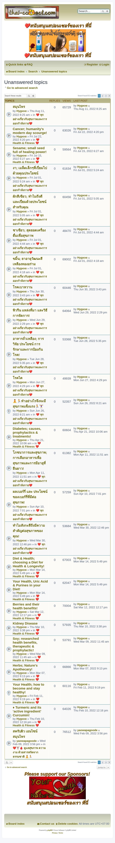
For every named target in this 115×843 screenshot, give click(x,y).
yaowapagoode (26, 740)
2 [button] (102, 95)
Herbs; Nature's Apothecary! (25, 667)
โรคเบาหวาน (22, 287)
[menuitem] (28, 64)
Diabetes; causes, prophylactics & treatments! (27, 432)
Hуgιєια (21, 111)
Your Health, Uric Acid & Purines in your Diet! (30, 585)
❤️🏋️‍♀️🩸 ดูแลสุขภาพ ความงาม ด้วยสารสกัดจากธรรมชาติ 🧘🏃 (29, 752)
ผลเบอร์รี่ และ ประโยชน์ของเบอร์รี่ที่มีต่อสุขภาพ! (30, 497)
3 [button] (105, 95)
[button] (109, 96)
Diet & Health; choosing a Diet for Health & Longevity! (28, 562)
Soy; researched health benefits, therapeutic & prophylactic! (26, 644)
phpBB (49, 830)
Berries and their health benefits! (26, 606)
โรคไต (17, 378)
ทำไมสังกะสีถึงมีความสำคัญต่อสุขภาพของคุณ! (29, 531)
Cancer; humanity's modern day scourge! (30, 131)
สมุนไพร (19, 107)
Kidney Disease (25, 623)
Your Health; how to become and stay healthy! (28, 688)
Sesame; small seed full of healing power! (30, 150)
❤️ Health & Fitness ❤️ (26, 141)
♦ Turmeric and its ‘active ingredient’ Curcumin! (27, 711)
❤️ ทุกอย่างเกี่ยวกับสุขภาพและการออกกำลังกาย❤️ (30, 119)
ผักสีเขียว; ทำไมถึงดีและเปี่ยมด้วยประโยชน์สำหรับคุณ (29, 202)
